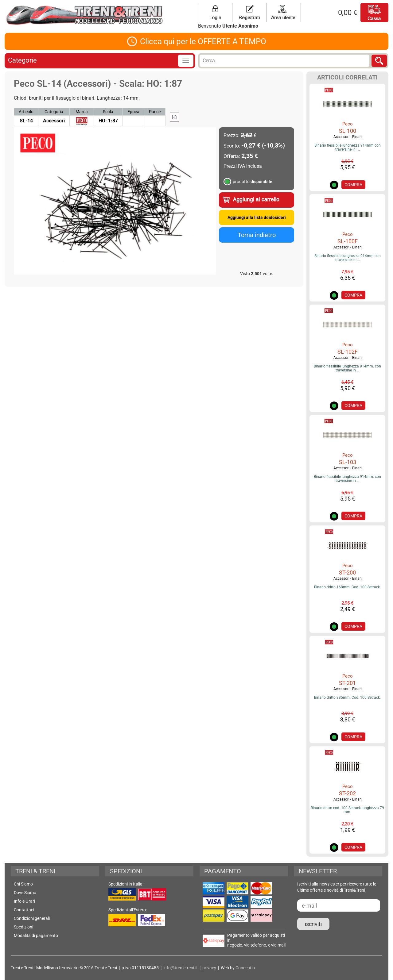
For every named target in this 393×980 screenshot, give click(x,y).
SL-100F (347, 241)
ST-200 (347, 572)
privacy (209, 967)
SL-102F (347, 351)
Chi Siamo (23, 884)
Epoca (133, 111)
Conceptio (245, 967)
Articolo (26, 111)
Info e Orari (24, 901)
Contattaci (24, 909)
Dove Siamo (25, 892)
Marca (82, 111)
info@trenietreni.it (180, 967)
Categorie (22, 60)
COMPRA (353, 184)
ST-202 (347, 793)
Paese (155, 111)
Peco (347, 124)
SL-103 (347, 462)
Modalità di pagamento (36, 935)
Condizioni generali (32, 918)
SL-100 (347, 131)
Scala (108, 111)
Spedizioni (23, 926)
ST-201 (347, 683)
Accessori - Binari (347, 137)
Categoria (54, 111)
